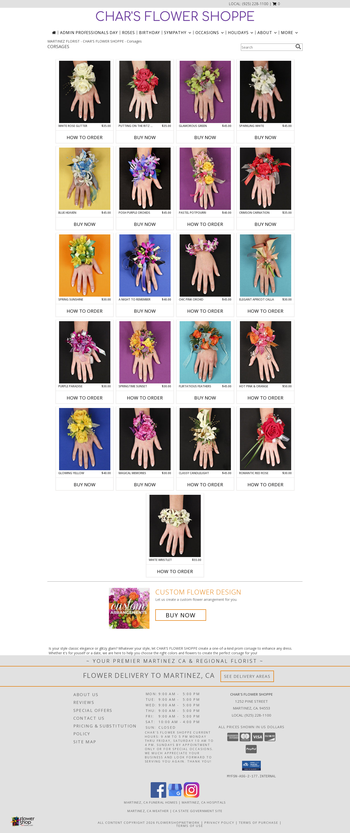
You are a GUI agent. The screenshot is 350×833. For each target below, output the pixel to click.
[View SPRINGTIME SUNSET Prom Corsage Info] (145, 352)
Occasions (210, 32)
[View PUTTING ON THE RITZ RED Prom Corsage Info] (145, 92)
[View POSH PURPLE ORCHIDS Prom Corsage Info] (145, 179)
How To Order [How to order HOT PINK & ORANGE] (265, 398)
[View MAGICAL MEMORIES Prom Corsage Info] (145, 439)
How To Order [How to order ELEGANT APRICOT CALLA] (265, 311)
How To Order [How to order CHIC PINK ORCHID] (205, 311)
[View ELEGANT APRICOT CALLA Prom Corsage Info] (265, 265)
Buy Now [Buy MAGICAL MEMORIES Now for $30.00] (145, 484)
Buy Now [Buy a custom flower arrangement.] (181, 615)
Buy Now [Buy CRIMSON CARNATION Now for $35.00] (265, 224)
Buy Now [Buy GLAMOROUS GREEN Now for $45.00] (205, 137)
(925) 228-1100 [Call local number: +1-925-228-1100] (255, 3)
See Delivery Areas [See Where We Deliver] (247, 676)
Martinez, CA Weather (148, 810)
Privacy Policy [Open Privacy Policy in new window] (219, 822)
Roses (128, 32)
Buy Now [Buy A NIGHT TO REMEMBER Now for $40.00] (145, 311)
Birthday (149, 32)
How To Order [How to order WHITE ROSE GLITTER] (85, 137)
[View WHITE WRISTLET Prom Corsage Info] (175, 526)
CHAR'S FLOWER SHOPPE (175, 17)
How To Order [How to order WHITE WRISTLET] (175, 571)
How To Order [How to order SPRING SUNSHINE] (85, 311)
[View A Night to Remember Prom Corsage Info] (145, 265)
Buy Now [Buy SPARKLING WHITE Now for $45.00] (265, 137)
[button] (276, 3)
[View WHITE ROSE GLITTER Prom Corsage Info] (84, 92)
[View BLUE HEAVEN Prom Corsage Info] (84, 179)
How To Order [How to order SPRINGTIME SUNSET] (145, 398)
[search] (298, 47)
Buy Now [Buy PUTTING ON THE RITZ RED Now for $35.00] (145, 137)
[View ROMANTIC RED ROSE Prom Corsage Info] (265, 439)
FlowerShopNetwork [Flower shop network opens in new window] (178, 822)
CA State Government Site (197, 810)
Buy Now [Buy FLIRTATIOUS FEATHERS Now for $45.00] (205, 398)
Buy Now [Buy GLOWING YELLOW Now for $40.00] (85, 484)
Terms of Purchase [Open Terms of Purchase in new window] (258, 822)
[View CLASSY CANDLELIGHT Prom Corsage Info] (205, 439)
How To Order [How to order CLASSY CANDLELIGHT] (205, 484)
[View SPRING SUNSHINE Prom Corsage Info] (84, 265)
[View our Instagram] (191, 796)
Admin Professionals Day (89, 32)
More (290, 32)
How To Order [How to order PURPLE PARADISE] (85, 398)
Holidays (241, 32)
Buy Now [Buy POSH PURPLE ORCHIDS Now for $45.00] (145, 224)
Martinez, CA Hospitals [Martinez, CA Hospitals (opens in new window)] (204, 802)
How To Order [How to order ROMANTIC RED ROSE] (265, 484)
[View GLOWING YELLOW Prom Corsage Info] (84, 439)
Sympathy (178, 32)
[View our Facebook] (158, 796)
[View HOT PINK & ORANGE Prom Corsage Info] (265, 352)
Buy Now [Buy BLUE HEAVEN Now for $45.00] (85, 224)
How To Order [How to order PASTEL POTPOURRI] (205, 224)
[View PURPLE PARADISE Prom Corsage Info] (84, 352)
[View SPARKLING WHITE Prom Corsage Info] (265, 92)
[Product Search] (267, 47)
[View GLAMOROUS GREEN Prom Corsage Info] (205, 92)
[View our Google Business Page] (175, 796)
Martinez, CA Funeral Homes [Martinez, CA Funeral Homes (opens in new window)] (151, 802)
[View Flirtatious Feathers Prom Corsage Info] (205, 352)
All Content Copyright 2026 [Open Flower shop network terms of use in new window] (126, 822)
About (267, 32)
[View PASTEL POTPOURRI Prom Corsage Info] (205, 179)
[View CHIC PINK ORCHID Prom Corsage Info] (205, 265)
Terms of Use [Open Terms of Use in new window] (189, 825)
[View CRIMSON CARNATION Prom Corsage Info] (265, 179)
